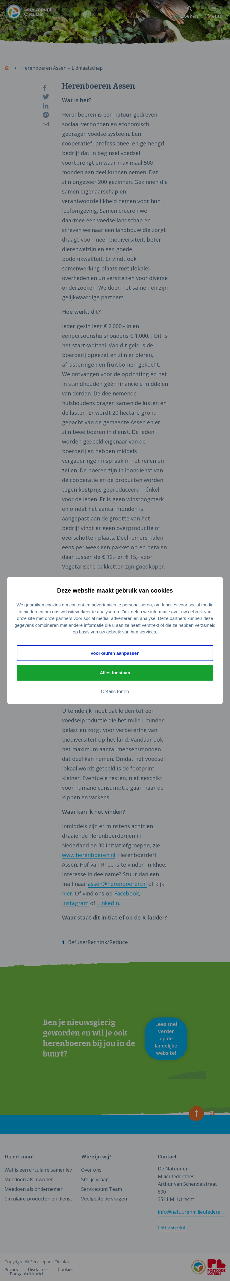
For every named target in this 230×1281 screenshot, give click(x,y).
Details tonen (115, 691)
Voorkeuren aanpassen (115, 653)
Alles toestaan (115, 672)
